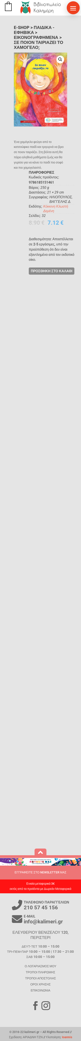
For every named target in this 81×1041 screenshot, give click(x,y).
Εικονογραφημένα (36, 37)
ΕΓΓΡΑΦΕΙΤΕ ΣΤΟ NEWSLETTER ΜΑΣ (41, 872)
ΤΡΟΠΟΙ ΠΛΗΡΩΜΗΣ (40, 972)
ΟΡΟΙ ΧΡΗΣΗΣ (40, 984)
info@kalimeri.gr (43, 922)
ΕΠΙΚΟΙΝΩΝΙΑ (40, 990)
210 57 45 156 (41, 908)
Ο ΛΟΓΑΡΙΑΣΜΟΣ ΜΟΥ (40, 966)
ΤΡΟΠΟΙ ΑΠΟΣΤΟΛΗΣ (40, 978)
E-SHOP (21, 27)
